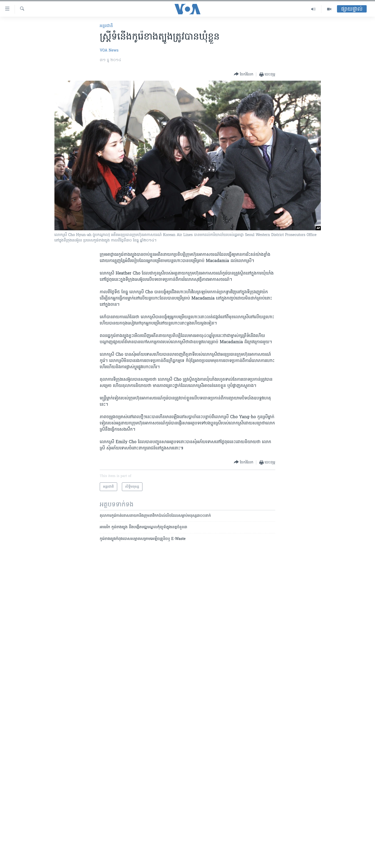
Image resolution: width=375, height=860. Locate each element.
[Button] (243, 74)
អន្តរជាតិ (106, 26)
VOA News (109, 50)
